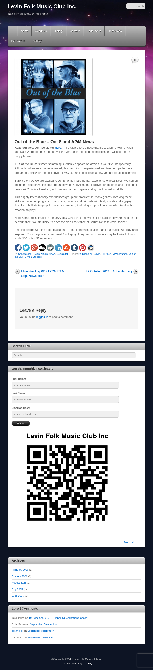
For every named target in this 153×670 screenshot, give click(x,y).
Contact (75, 31)
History (58, 31)
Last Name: (19, 393)
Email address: (21, 407)
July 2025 (17, 589)
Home (13, 31)
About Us (41, 31)
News (24, 31)
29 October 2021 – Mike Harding (109, 271)
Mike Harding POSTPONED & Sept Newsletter (42, 273)
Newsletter (62, 254)
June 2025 (18, 595)
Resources (115, 31)
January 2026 (19, 576)
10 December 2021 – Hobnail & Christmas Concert (58, 617)
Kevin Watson (119, 254)
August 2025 (19, 582)
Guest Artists (41, 254)
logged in (42, 317)
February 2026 (20, 569)
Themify (87, 663)
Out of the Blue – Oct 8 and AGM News (54, 141)
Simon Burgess (33, 256)
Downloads (18, 41)
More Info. (130, 542)
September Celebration (43, 624)
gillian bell (17, 630)
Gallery (37, 41)
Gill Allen (106, 254)
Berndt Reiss (85, 254)
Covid (97, 254)
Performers (94, 31)
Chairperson (24, 254)
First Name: (19, 378)
